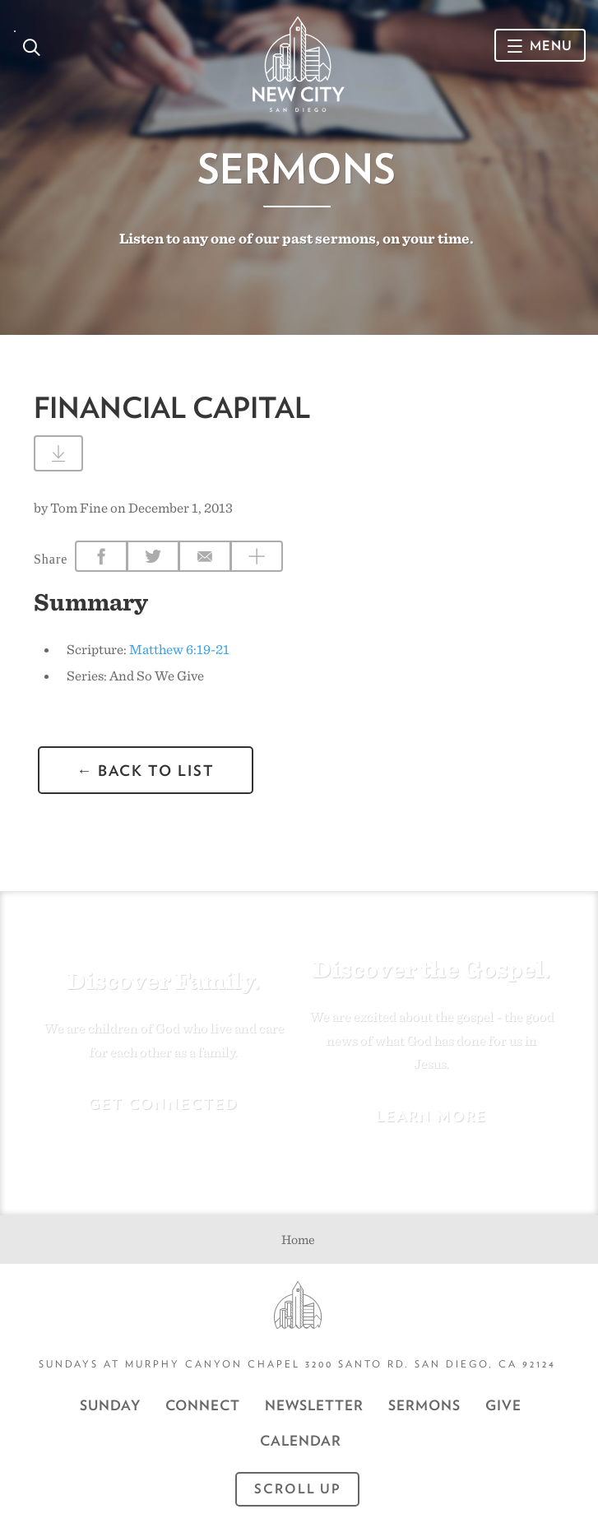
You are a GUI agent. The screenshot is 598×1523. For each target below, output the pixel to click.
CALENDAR (300, 1440)
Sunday (110, 1405)
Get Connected (163, 1103)
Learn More (431, 1116)
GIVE (503, 1405)
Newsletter (314, 1405)
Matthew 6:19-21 (179, 649)
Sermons (296, 168)
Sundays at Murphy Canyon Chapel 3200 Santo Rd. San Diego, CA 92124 (297, 1364)
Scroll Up (297, 1489)
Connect (202, 1405)
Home (298, 1239)
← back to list (145, 770)
